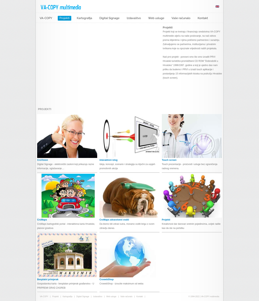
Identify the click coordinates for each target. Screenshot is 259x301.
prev (47, 64)
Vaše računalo (181, 18)
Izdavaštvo (134, 18)
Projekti (64, 18)
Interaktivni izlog (108, 160)
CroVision (42, 160)
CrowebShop (106, 279)
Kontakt (203, 18)
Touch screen (169, 160)
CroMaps (42, 219)
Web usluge (156, 18)
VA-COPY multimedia (61, 6)
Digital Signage (109, 18)
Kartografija (84, 18)
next (148, 64)
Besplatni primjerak (47, 279)
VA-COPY (46, 18)
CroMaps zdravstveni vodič (114, 219)
